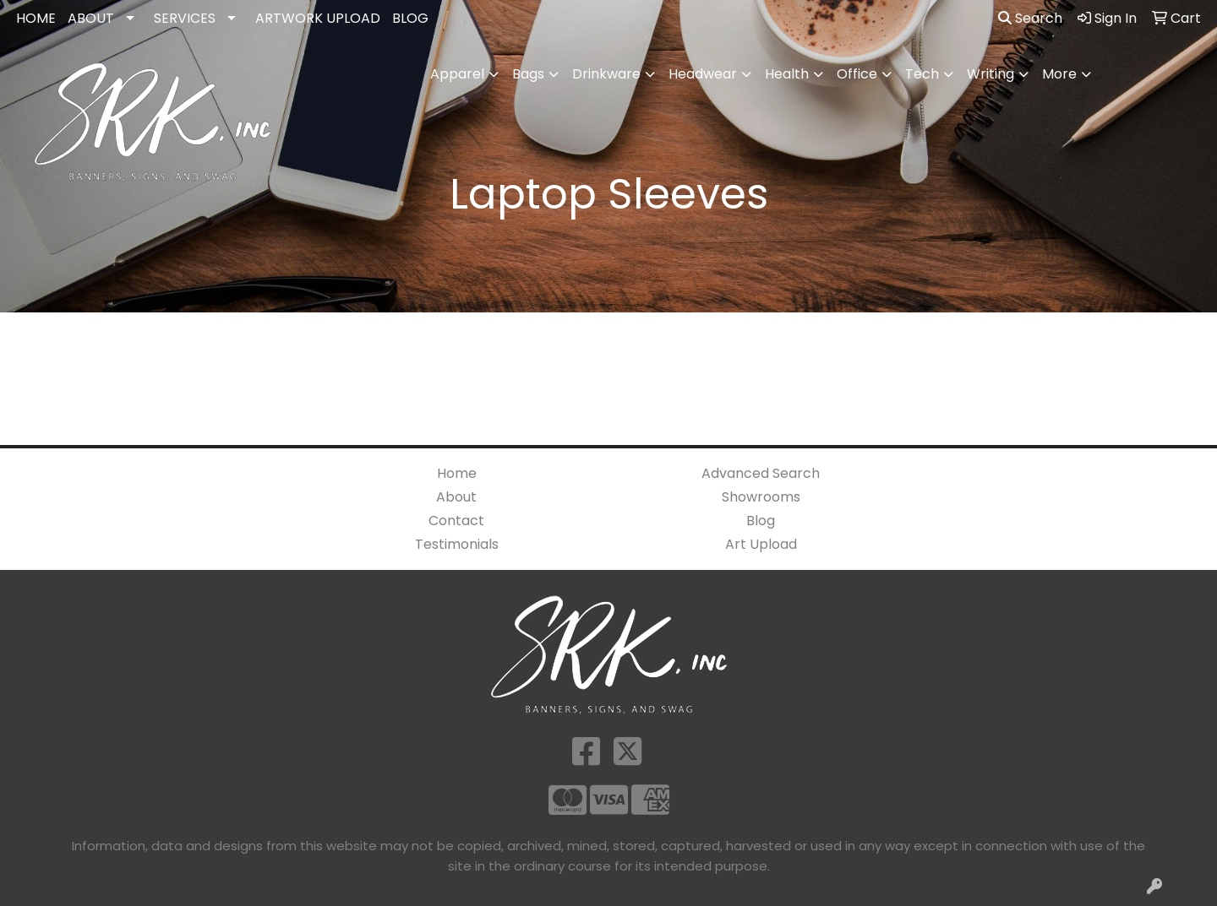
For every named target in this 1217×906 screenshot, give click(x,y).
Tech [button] (922, 74)
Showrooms (761, 497)
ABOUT (91, 18)
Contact (456, 520)
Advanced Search (760, 473)
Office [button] (857, 74)
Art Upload (761, 544)
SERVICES (185, 18)
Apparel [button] (457, 74)
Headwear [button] (703, 74)
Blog (760, 520)
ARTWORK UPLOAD (317, 18)
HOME (36, 18)
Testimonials (457, 544)
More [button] (1059, 74)
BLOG (410, 18)
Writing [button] (990, 74)
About (456, 497)
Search (1030, 18)
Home (457, 473)
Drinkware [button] (606, 74)
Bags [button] (528, 74)
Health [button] (787, 74)
